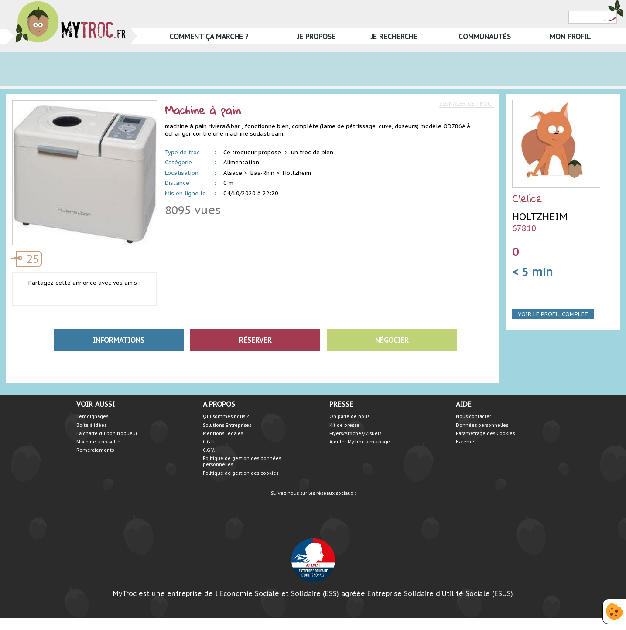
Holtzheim (297, 173)
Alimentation (241, 162)
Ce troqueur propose (253, 152)
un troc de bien (312, 152)
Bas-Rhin (262, 173)
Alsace (232, 173)
